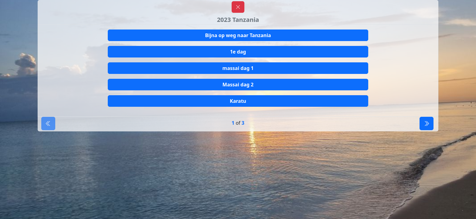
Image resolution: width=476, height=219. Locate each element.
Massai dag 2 (238, 84)
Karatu (238, 101)
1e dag (238, 51)
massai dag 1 (238, 68)
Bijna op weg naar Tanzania (238, 35)
